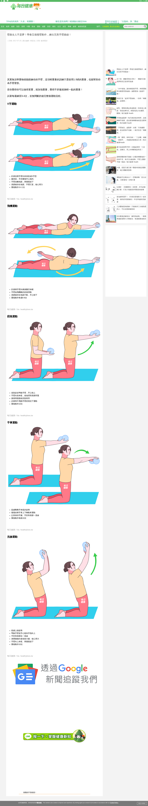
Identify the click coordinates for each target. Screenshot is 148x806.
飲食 (33, 26)
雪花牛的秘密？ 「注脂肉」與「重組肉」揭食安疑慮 (121, 22)
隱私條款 (39, 802)
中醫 (28, 26)
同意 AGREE (141, 803)
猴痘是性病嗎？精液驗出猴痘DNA (71, 21)
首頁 (2, 26)
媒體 (74, 26)
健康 (12, 26)
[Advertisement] (54, 58)
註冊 (146, 1)
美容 (48, 26)
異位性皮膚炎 (115, 26)
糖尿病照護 (82, 26)
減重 (43, 26)
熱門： (99, 26)
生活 (59, 26)
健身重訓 (44, 41)
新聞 (23, 26)
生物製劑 (105, 26)
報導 (7, 26)
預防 (18, 26)
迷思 (64, 26)
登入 (140, 1)
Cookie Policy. (114, 802)
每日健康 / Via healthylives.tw (20, 199)
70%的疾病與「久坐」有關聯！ (20, 21)
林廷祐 (32, 41)
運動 (38, 26)
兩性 (54, 26)
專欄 (69, 26)
